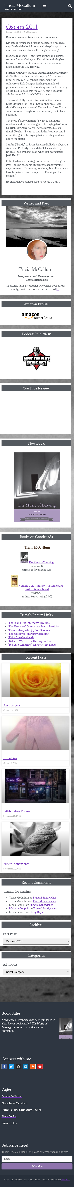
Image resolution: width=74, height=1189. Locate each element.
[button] (44, 6)
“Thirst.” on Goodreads (21, 637)
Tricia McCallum (20, 5)
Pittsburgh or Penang (16, 811)
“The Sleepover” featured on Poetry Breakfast (34, 626)
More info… (8, 1030)
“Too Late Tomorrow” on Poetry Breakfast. (32, 644)
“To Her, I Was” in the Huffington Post (29, 641)
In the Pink (10, 758)
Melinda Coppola (19, 908)
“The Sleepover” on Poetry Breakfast (28, 633)
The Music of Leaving (41, 562)
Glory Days (36, 912)
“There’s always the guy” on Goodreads (30, 630)
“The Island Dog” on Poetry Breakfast (29, 623)
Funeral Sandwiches (16, 864)
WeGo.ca (65, 1179)
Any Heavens (11, 705)
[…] (58, 289)
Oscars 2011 (22, 26)
